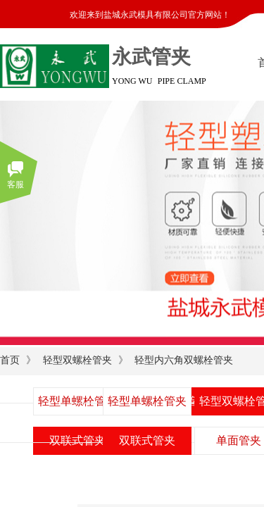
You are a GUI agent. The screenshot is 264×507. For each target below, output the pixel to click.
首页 (10, 360)
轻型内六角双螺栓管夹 (183, 360)
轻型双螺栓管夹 (77, 360)
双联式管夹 (147, 440)
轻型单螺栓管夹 (147, 401)
